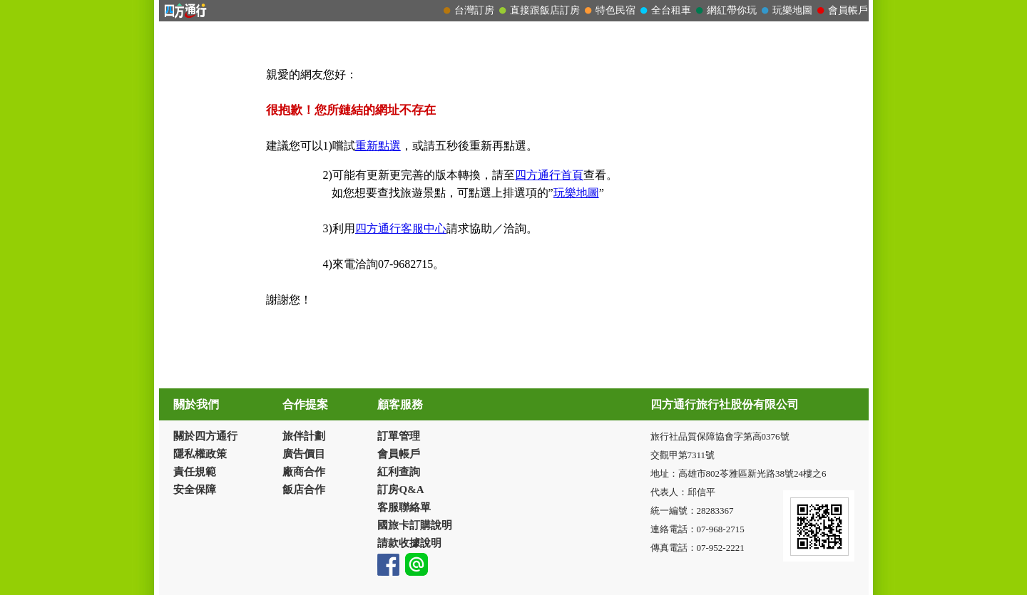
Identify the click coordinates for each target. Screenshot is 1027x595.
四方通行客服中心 (400, 228)
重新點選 (378, 146)
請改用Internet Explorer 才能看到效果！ (514, 10)
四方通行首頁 (549, 175)
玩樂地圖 (576, 193)
